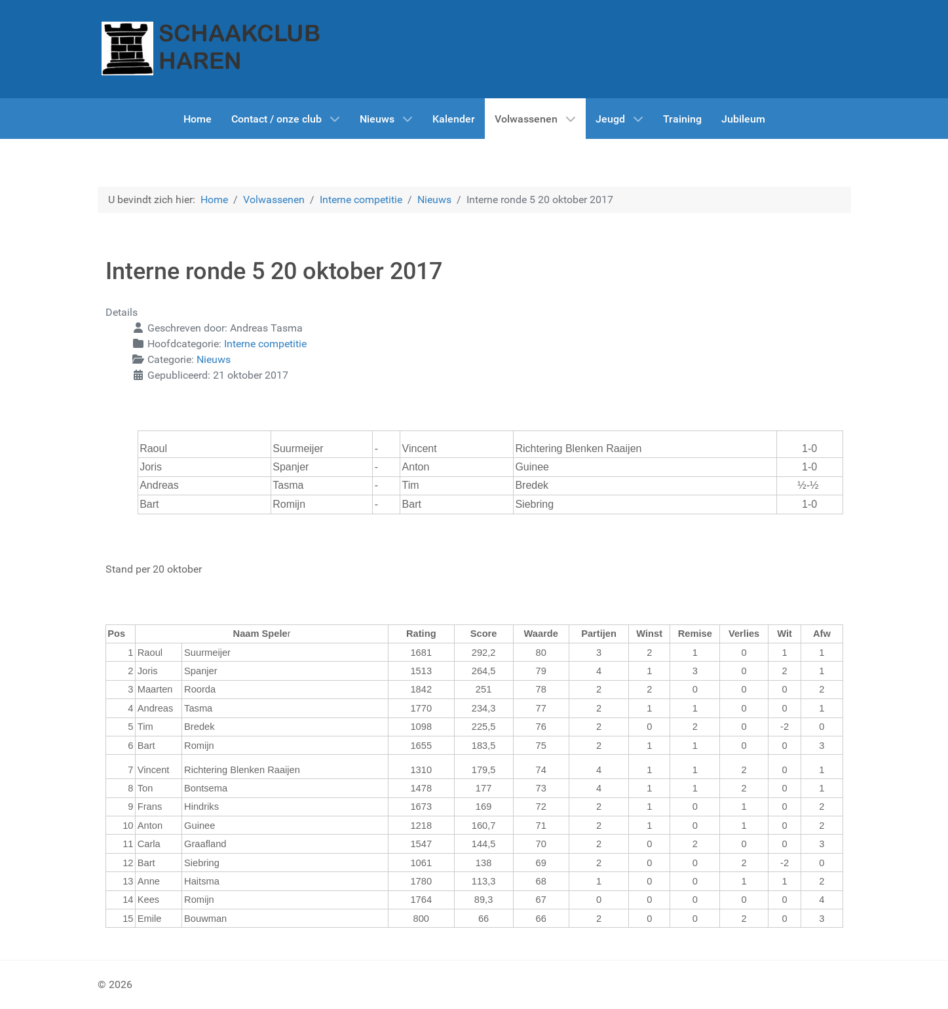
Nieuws (214, 359)
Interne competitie (265, 343)
